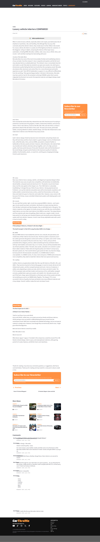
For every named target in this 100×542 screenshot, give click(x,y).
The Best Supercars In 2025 (21, 309)
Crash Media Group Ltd (18, 529)
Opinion (15, 404)
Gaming (48, 6)
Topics (65, 6)
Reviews (30, 6)
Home (14, 27)
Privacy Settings (54, 528)
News (25, 6)
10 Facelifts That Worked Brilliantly (18, 416)
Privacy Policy (24, 382)
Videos (43, 6)
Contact (52, 523)
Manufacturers (57, 6)
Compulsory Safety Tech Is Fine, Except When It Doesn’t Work (45, 406)
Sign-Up (52, 531)
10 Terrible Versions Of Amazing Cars (44, 426)
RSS (51, 527)
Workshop (71, 6)
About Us (52, 522)
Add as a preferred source (37, 38)
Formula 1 (15, 424)
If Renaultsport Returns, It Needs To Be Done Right (28, 226)
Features (37, 6)
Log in (84, 2)
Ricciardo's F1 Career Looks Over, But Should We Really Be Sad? (20, 427)
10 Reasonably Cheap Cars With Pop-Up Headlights (20, 406)
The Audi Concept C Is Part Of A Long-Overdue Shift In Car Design (32, 229)
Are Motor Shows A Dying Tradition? (43, 416)
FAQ (51, 524)
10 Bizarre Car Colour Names (22, 312)
